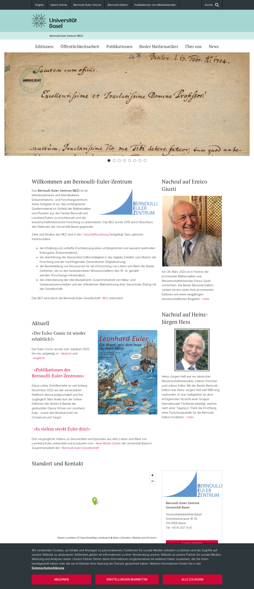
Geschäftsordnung (96, 234)
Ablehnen (61, 579)
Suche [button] (212, 5)
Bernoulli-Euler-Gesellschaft (80, 448)
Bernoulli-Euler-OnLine (87, 4)
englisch (38, 358)
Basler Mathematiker (158, 46)
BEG (105, 298)
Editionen (44, 46)
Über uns (193, 46)
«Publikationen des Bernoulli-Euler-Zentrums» (58, 372)
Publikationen (119, 46)
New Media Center (108, 443)
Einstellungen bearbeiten (127, 579)
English (39, 4)
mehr (206, 298)
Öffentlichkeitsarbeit (80, 46)
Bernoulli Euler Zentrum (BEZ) (66, 35)
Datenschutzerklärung (48, 568)
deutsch (66, 353)
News (214, 46)
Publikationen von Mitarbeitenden (155, 4)
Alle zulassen (192, 579)
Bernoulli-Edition (118, 4)
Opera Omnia (58, 4)
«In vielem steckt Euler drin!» (62, 429)
